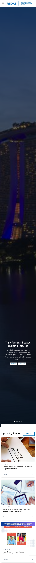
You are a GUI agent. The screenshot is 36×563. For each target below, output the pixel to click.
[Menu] (2, 3)
